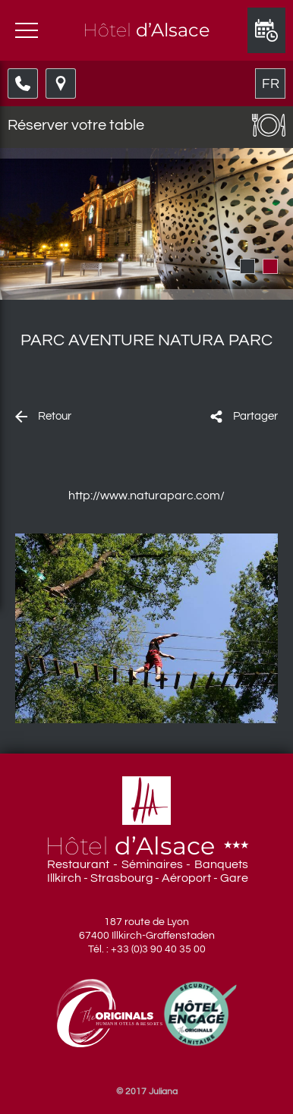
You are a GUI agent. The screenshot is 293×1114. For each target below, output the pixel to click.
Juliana (163, 1092)
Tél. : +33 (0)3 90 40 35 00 (147, 949)
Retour (54, 416)
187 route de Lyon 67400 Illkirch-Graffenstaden (147, 929)
